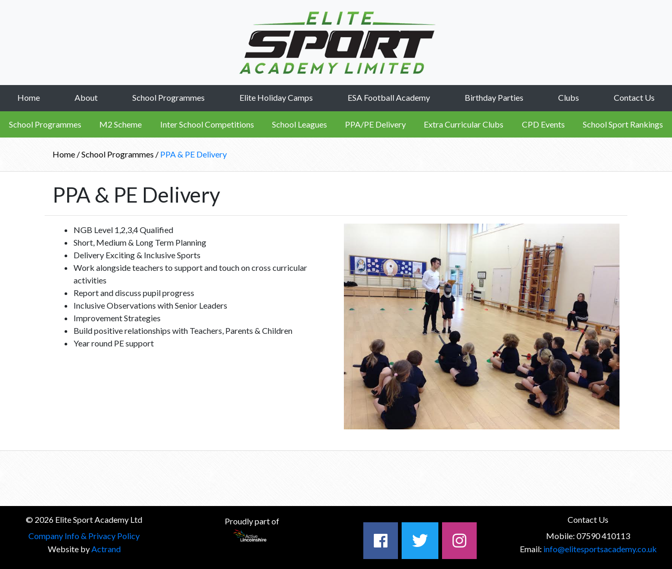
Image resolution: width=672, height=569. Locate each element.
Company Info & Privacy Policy (84, 536)
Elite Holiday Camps (276, 97)
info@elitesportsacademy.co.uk (600, 549)
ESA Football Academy (389, 97)
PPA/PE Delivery (375, 124)
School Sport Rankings (623, 124)
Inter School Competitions (207, 124)
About (86, 97)
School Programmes (168, 97)
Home (28, 97)
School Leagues (299, 124)
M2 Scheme (120, 124)
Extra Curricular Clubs (463, 124)
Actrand (106, 549)
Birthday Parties (494, 97)
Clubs (568, 97)
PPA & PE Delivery (193, 154)
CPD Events (543, 124)
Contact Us (634, 97)
